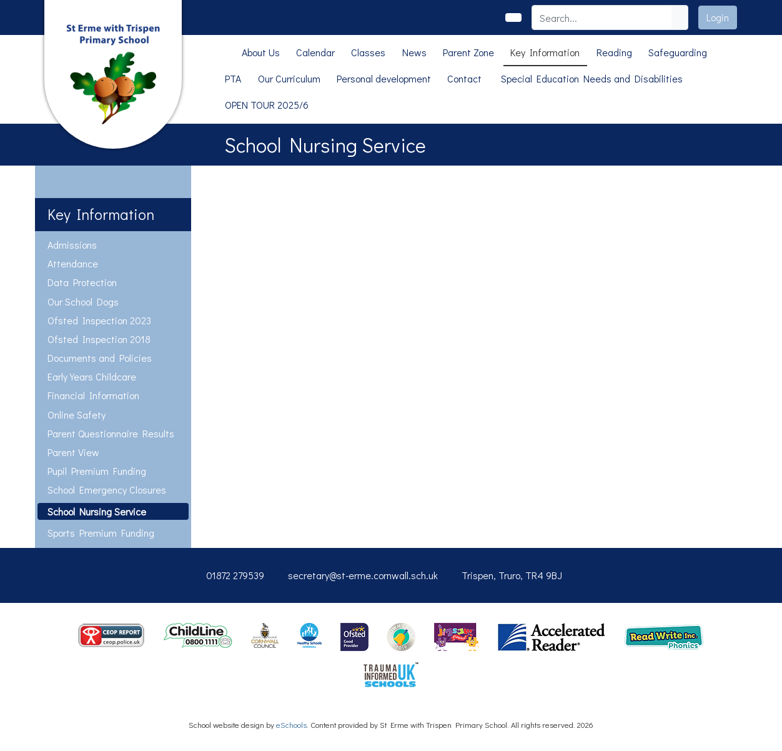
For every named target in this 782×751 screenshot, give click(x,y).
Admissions (72, 245)
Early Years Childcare (91, 376)
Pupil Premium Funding (96, 471)
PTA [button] (233, 78)
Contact (464, 78)
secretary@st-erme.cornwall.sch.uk (363, 575)
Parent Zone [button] (468, 52)
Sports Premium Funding (100, 533)
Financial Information (93, 395)
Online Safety (76, 414)
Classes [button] (368, 52)
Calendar (315, 52)
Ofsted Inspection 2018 (99, 339)
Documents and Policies (99, 358)
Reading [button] (614, 52)
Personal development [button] (384, 78)
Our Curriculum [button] (289, 78)
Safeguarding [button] (677, 52)
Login (717, 17)
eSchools (291, 725)
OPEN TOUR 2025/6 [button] (267, 104)
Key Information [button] (545, 52)
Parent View (73, 452)
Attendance (72, 263)
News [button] (414, 52)
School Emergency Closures (106, 489)
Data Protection (82, 282)
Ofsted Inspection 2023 (99, 320)
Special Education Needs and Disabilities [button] (592, 78)
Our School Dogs (83, 301)
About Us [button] (261, 52)
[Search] (602, 17)
